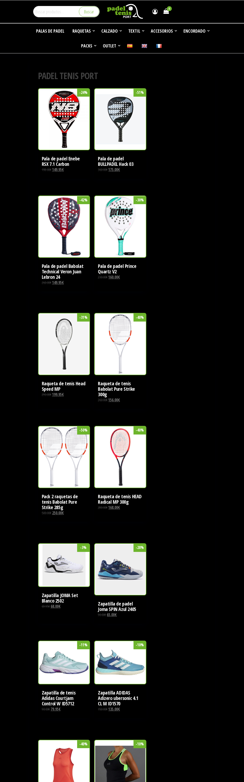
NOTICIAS (43, 716)
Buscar (89, 12)
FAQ (40, 726)
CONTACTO (45, 735)
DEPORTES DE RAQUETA (54, 707)
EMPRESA (44, 697)
